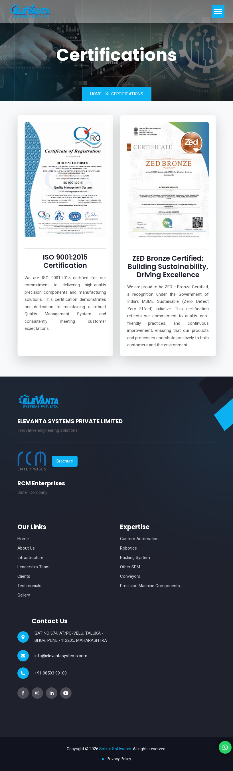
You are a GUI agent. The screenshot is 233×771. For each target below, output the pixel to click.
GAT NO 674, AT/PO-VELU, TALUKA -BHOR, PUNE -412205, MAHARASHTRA (71, 637)
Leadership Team (33, 566)
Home (96, 93)
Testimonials (29, 585)
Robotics (128, 548)
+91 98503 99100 (51, 673)
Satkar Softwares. (115, 749)
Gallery (23, 595)
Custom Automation (139, 538)
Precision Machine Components (150, 585)
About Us (26, 548)
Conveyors (130, 576)
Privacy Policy (119, 758)
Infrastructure (30, 557)
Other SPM (130, 566)
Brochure (64, 461)
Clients (23, 576)
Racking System (135, 557)
